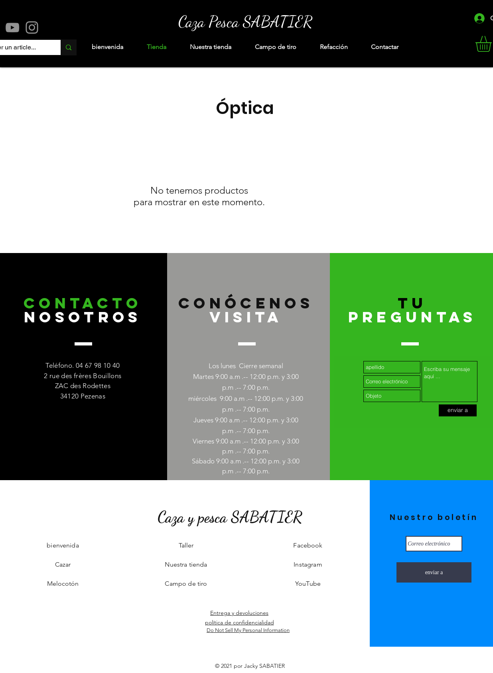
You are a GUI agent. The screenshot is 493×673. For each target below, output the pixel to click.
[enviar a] (458, 410)
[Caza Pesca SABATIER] (245, 21)
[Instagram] (32, 27)
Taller (186, 545)
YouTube (308, 583)
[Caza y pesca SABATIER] (229, 517)
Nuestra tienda (186, 564)
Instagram (308, 564)
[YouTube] (12, 27)
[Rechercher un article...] (68, 47)
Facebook (307, 545)
